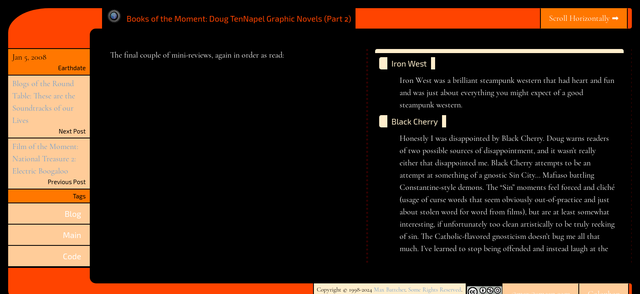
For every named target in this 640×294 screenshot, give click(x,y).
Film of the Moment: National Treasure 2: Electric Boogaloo (45, 159)
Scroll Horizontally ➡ (584, 18)
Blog (72, 213)
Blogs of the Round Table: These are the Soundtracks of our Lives (43, 102)
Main (72, 235)
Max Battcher (389, 289)
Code (72, 256)
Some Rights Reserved (434, 289)
